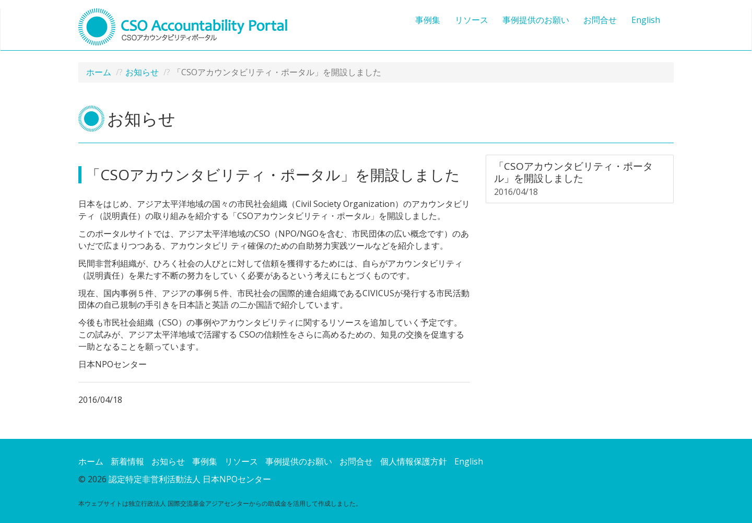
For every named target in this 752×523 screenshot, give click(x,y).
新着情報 (127, 461)
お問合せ (600, 20)
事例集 (427, 20)
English (645, 20)
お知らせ (142, 72)
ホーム (98, 72)
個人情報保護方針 (413, 461)
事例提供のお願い (535, 20)
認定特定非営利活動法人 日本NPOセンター (190, 479)
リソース (471, 20)
